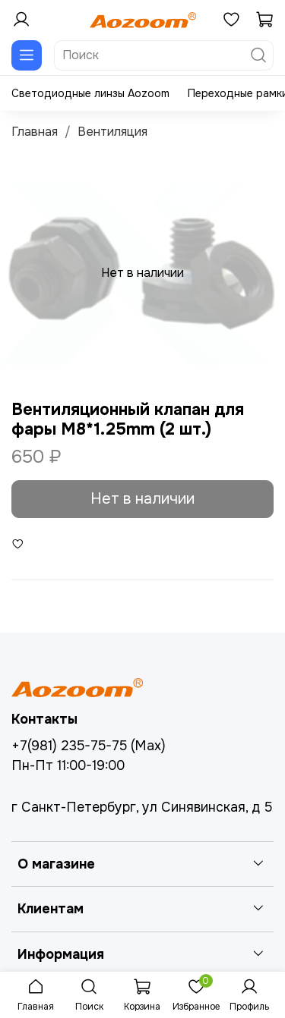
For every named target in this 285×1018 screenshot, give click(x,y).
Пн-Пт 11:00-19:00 (68, 765)
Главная (34, 132)
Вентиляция (112, 132)
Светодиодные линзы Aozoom (90, 93)
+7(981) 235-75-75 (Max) (88, 745)
